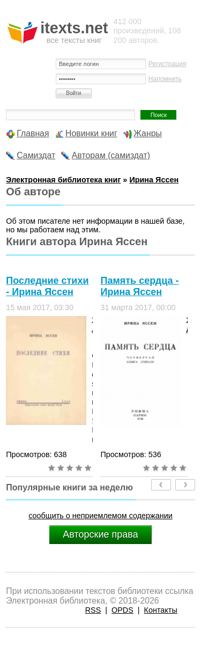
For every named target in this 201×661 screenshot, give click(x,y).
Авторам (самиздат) (111, 155)
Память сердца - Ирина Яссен (139, 286)
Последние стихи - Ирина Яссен (47, 286)
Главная (33, 133)
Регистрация (167, 64)
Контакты (160, 610)
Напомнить (165, 79)
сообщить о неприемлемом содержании (100, 515)
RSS (93, 610)
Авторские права (100, 534)
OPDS (122, 610)
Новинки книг (91, 133)
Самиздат (36, 155)
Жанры (147, 133)
